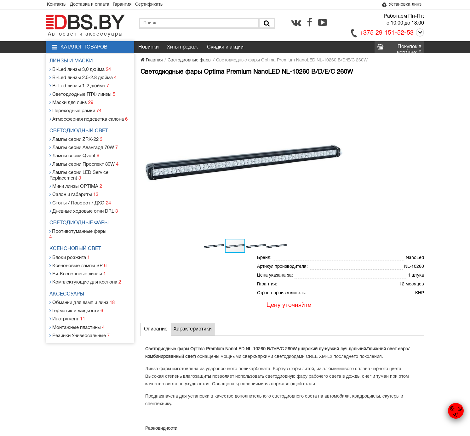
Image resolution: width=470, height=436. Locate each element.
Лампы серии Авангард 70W (84, 142)
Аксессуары (68, 274)
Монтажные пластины (77, 304)
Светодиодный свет (80, 126)
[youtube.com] (322, 23)
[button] (245, 87)
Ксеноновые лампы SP (78, 247)
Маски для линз (72, 99)
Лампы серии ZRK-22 (77, 134)
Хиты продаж (182, 48)
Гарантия (128, 5)
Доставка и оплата (93, 5)
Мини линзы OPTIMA (76, 177)
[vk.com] (296, 23)
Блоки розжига (70, 239)
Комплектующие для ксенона (85, 262)
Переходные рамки (75, 107)
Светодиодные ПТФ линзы (82, 92)
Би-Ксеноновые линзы (78, 254)
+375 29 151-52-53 (386, 34)
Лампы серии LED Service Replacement (79, 167)
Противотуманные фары (80, 220)
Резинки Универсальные (80, 312)
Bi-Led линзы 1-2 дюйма (79, 84)
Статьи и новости (181, 382)
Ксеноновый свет (77, 232)
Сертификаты (158, 5)
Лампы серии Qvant (75, 149)
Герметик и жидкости (76, 289)
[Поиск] (266, 24)
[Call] (419, 34)
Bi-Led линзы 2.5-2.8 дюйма (83, 77)
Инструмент (68, 297)
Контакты (58, 5)
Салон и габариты (74, 185)
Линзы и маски (73, 62)
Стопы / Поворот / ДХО (80, 193)
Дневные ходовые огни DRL (84, 200)
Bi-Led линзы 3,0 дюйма (81, 69)
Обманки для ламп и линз (83, 281)
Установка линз (400, 5)
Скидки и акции (225, 48)
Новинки (148, 48)
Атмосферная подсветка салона (88, 114)
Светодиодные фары (80, 212)
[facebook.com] (309, 23)
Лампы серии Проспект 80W (84, 157)
